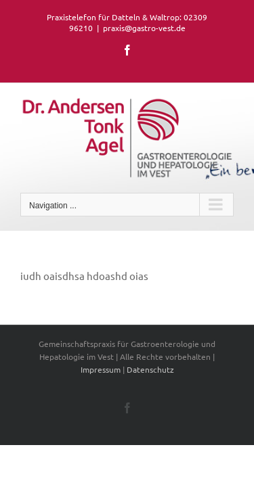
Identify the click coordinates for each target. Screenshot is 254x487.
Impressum (101, 393)
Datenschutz (150, 393)
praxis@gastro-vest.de (144, 27)
